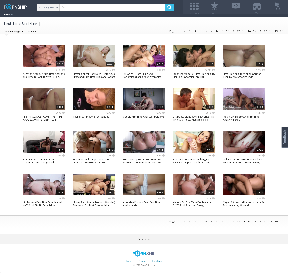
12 (238, 32)
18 (270, 32)
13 (243, 32)
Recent (32, 33)
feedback (284, 137)
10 (227, 32)
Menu (8, 14)
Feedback (157, 262)
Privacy (142, 262)
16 (260, 32)
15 (254, 32)
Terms (129, 262)
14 (249, 32)
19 (276, 32)
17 (265, 32)
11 (233, 32)
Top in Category (13, 33)
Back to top (144, 240)
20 (281, 32)
